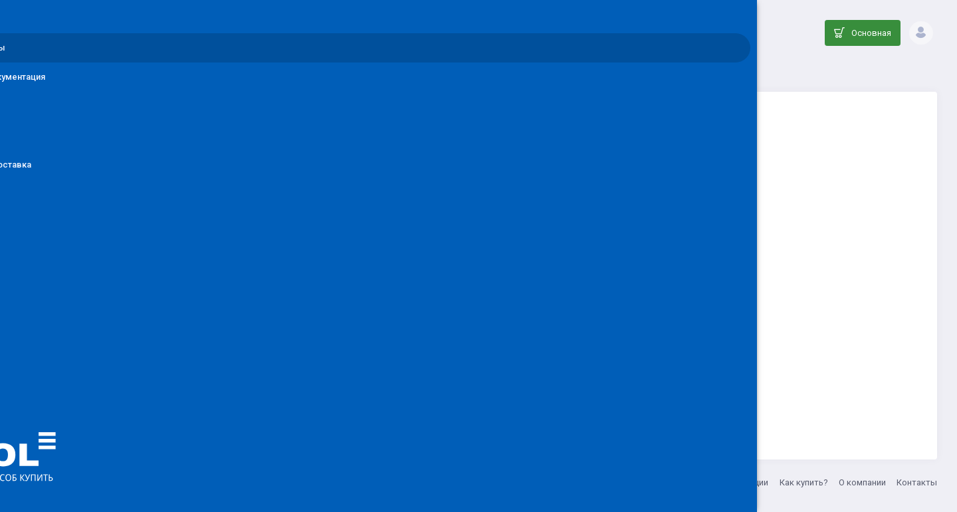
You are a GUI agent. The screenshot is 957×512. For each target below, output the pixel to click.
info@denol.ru (338, 482)
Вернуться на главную (580, 383)
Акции (756, 482)
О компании (862, 482)
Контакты (917, 482)
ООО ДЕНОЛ (277, 482)
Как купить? (804, 482)
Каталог (406, 70)
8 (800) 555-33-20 (407, 482)
